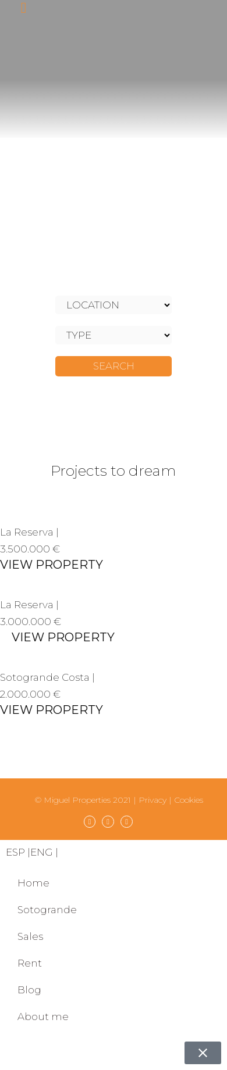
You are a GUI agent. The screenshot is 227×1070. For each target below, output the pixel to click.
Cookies (188, 800)
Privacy (152, 800)
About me (43, 1016)
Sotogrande (47, 909)
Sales (30, 936)
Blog (29, 990)
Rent (29, 963)
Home (33, 883)
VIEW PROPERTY (51, 565)
